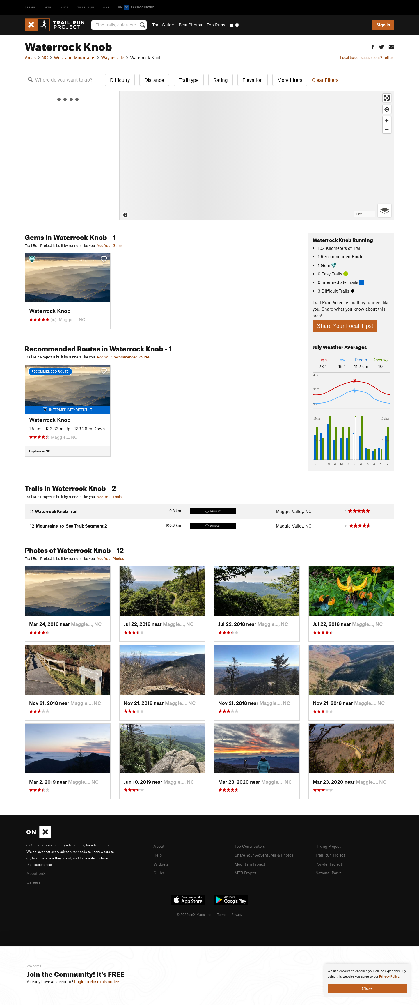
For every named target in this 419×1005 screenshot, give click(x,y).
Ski (106, 7)
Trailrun (86, 7)
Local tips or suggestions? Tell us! (367, 57)
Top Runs (216, 24)
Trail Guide (163, 24)
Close (367, 988)
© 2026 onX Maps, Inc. (194, 914)
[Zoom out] (387, 129)
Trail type (189, 80)
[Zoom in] (387, 120)
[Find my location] (387, 109)
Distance (154, 80)
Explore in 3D (39, 451)
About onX (36, 872)
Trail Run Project (331, 854)
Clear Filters (325, 80)
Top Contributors (251, 846)
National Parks (329, 871)
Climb (30, 7)
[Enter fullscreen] (387, 98)
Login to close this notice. (97, 981)
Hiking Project (329, 846)
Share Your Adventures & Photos (266, 854)
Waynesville (112, 57)
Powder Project (330, 863)
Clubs (159, 871)
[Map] (257, 155)
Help (158, 854)
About (159, 846)
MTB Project (246, 871)
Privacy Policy (389, 977)
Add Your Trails (109, 496)
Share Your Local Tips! (345, 325)
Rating (220, 80)
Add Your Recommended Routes (123, 357)
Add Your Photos (110, 558)
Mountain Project (251, 863)
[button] (372, 46)
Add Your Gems (109, 245)
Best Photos (190, 24)
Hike (65, 7)
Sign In (383, 24)
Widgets (161, 863)
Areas (30, 57)
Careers (34, 881)
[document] (367, 980)
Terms (221, 914)
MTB (48, 7)
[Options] (384, 210)
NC (45, 57)
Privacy (236, 914)
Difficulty (120, 80)
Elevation (252, 80)
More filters (289, 80)
